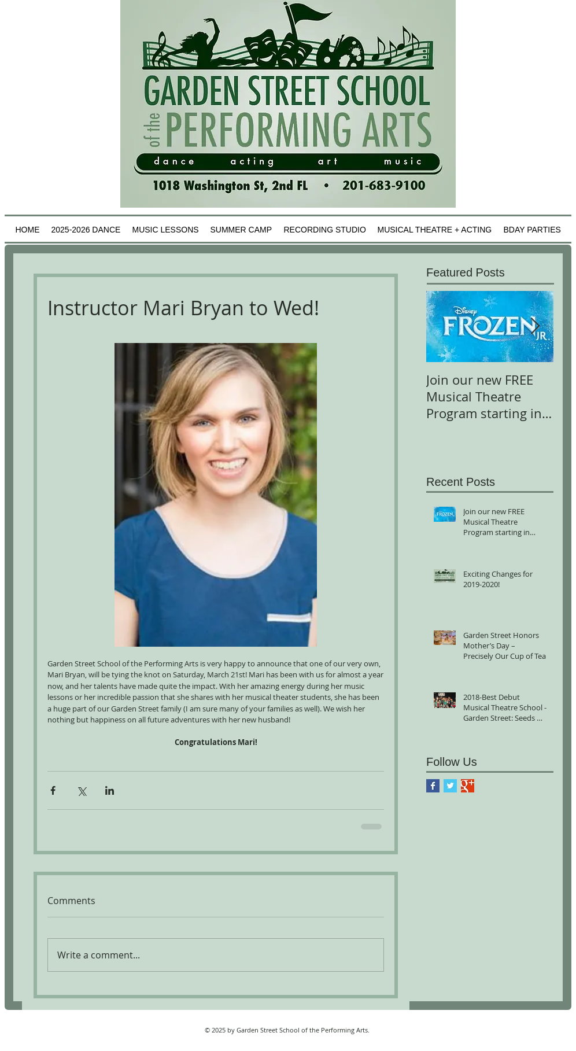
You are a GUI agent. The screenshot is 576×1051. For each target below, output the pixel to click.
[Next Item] (535, 326)
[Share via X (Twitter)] (81, 790)
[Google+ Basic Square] (467, 785)
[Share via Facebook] (52, 790)
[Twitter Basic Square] (450, 785)
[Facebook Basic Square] (433, 785)
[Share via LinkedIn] (109, 790)
